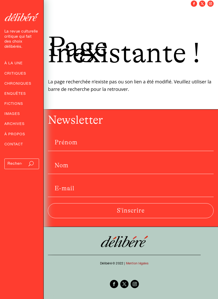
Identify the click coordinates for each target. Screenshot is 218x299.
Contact (13, 144)
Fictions (13, 104)
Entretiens (66, 16)
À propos (14, 134)
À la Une (13, 63)
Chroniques (17, 84)
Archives (14, 124)
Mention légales (137, 263)
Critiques (15, 74)
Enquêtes (15, 94)
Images (12, 114)
